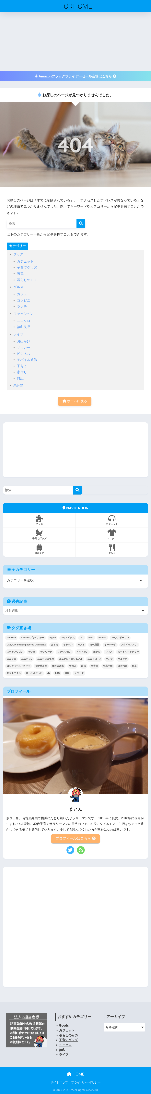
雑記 (20, 378)
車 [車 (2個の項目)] (48, 673)
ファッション (23, 314)
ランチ (22, 306)
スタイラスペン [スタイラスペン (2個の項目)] (129, 645)
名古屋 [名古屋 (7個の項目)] (94, 666)
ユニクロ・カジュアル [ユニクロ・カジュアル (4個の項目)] (71, 659)
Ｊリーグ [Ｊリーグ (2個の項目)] (79, 673)
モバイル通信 (27, 360)
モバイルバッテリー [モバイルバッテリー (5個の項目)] (128, 652)
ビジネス (23, 354)
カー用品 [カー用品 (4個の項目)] (94, 645)
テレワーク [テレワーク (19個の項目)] (46, 652)
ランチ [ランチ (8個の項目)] (109, 659)
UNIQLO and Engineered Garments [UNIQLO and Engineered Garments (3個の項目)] (26, 645)
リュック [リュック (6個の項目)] (122, 659)
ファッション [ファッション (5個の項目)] (64, 652)
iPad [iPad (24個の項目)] (90, 637)
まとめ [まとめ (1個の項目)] (54, 645)
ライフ (18, 334)
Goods (64, 1025)
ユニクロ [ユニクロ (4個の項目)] (11, 659)
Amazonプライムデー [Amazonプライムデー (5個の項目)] (32, 637)
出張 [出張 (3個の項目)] (83, 666)
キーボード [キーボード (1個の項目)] (110, 645)
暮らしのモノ (27, 280)
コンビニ (23, 300)
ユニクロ (23, 321)
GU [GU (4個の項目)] (81, 637)
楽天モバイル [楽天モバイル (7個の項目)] (14, 673)
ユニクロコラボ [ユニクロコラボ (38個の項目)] (45, 659)
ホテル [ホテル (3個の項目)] (96, 652)
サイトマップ (59, 1082)
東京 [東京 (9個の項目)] (134, 666)
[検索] (80, 223)
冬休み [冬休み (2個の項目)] (72, 666)
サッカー (23, 347)
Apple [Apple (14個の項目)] (52, 637)
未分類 (18, 385)
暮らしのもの (68, 1035)
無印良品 (23, 327)
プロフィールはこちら (75, 839)
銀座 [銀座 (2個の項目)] (67, 673)
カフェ (22, 294)
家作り (22, 372)
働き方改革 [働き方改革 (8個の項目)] (58, 666)
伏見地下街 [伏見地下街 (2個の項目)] (41, 666)
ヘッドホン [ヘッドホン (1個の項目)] (82, 652)
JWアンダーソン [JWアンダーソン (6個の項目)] (120, 637)
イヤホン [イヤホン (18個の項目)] (68, 645)
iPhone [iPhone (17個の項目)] (102, 637)
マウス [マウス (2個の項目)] (108, 652)
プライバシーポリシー (86, 1082)
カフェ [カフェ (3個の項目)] (81, 645)
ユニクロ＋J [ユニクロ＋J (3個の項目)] (94, 659)
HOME (75, 1074)
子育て (22, 366)
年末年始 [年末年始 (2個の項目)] (107, 666)
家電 (20, 274)
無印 (62, 1050)
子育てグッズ (27, 267)
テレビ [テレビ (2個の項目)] (31, 652)
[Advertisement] (75, 41)
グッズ (18, 254)
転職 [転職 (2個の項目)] (57, 673)
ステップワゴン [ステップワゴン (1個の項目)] (15, 652)
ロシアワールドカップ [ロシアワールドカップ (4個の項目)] (18, 666)
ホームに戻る (74, 401)
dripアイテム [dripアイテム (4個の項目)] (68, 637)
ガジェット (25, 261)
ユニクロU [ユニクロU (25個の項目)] (26, 659)
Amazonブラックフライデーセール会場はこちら (75, 76)
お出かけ (23, 341)
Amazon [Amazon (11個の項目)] (11, 637)
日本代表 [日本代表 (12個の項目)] (122, 666)
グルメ (18, 287)
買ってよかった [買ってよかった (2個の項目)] (34, 673)
